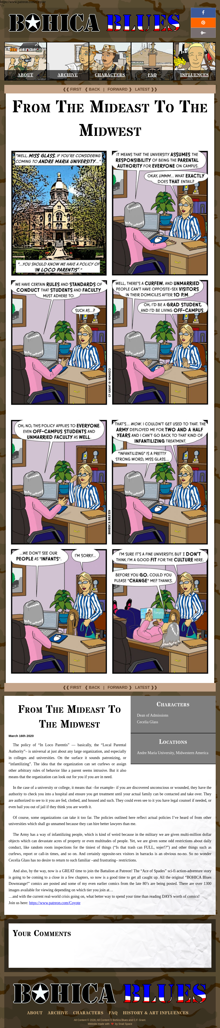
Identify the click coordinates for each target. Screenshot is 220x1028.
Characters (110, 75)
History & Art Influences (156, 1013)
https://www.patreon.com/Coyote (54, 903)
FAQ (152, 75)
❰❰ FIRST (72, 89)
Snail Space (125, 1023)
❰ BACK (92, 89)
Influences (194, 75)
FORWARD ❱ (120, 89)
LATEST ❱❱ (146, 89)
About (25, 75)
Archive (68, 75)
